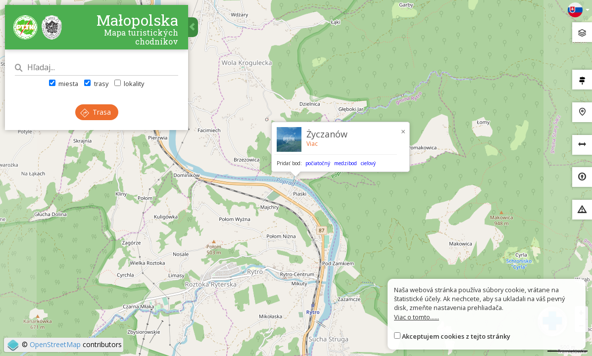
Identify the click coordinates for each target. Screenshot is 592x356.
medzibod (345, 163)
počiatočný (317, 163)
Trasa (95, 112)
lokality (129, 83)
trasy (96, 83)
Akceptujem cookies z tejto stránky (456, 336)
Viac (312, 143)
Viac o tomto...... (416, 316)
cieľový (368, 163)
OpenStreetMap (55, 344)
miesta (63, 83)
